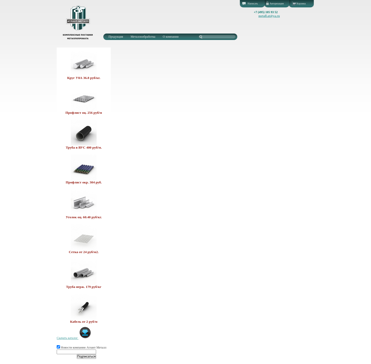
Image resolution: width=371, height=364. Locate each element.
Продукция (115, 36)
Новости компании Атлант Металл (81, 347)
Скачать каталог (74, 338)
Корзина (301, 3)
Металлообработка (143, 36)
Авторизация (276, 3)
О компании (171, 36)
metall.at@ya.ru (269, 16)
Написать (253, 3)
